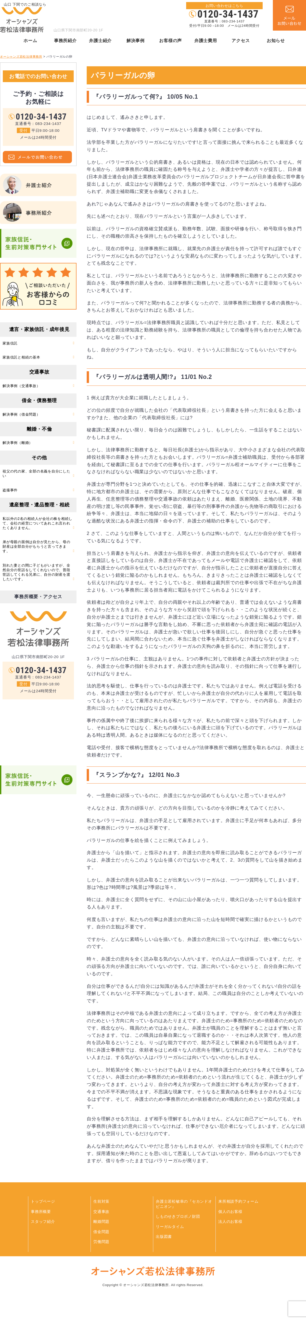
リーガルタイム (170, 1226)
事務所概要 (41, 1211)
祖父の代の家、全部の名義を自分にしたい (36, 473)
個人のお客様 (230, 1211)
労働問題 (101, 1241)
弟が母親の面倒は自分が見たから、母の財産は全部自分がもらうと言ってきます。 (36, 546)
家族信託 (10, 343)
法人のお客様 (230, 1221)
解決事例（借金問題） (21, 414)
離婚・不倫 (39, 429)
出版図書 (164, 1236)
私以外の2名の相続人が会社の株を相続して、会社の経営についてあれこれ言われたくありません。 (37, 523)
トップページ (43, 1201)
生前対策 (101, 1201)
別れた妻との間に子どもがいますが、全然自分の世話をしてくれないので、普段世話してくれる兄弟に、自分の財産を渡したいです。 (36, 572)
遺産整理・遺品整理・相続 (39, 504)
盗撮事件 (10, 490)
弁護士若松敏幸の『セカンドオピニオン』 (184, 1204)
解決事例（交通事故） (21, 386)
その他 (39, 457)
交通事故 (39, 372)
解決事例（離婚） (18, 443)
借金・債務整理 (39, 400)
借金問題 (101, 1231)
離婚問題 (101, 1221)
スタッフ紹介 (43, 1221)
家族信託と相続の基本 (21, 357)
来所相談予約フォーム (238, 1201)
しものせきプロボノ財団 (178, 1216)
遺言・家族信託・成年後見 (39, 329)
